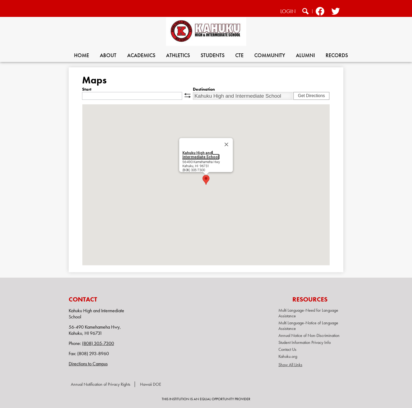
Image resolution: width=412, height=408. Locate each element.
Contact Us (287, 349)
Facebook (320, 12)
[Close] (226, 144)
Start (86, 89)
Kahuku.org (287, 356)
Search (305, 12)
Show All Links (290, 364)
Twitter (335, 12)
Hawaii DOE (150, 384)
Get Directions (311, 95)
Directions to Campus (88, 364)
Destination (204, 89)
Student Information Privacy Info (304, 342)
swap (187, 95)
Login (288, 11)
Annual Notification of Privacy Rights (100, 384)
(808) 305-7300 (98, 343)
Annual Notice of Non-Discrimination (309, 335)
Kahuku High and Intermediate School (200, 155)
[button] (206, 180)
